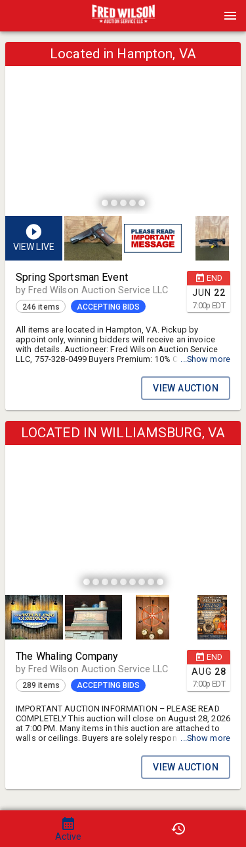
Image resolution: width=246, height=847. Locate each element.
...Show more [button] (205, 359)
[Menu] (230, 15)
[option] (123, 130)
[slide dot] (105, 203)
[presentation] (123, 15)
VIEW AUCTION (185, 388)
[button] (123, 20)
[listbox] (123, 130)
